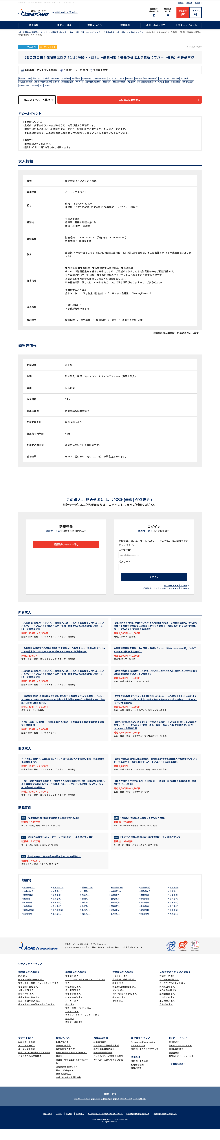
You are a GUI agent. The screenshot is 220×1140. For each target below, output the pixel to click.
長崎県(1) (87, 920)
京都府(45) (29, 901)
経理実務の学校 (105, 1109)
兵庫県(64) (146, 898)
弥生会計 (87, 87)
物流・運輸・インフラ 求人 (78, 1018)
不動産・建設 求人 (74, 1033)
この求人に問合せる (133, 103)
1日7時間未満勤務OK (127, 83)
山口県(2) (174, 916)
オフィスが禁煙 (25, 87)
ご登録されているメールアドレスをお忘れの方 (165, 594)
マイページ (196, 10)
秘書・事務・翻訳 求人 (29, 1008)
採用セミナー (175, 1052)
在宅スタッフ (90, 1109)
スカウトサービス (26, 1056)
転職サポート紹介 (26, 1052)
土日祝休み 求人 (167, 1011)
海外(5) (27, 909)
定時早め (84, 83)
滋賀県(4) (174, 909)
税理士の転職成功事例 (104, 1059)
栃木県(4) (28, 913)
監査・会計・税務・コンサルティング (85, 32)
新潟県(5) (87, 909)
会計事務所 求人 (73, 1001)
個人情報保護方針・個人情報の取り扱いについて (104, 1124)
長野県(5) (57, 909)
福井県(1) (57, 924)
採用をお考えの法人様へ (66, 12)
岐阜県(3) (87, 913)
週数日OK (148, 78)
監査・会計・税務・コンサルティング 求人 (38, 993)
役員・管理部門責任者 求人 (31, 990)
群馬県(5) (116, 909)
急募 (31, 78)
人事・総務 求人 (26, 1001)
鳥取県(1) (174, 920)
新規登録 (183, 10)
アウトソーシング (131, 1109)
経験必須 (23, 78)
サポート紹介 (64, 25)
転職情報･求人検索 (58, 32)
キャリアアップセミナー (180, 1056)
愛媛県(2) (116, 916)
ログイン (154, 581)
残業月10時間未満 (157, 83)
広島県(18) (116, 901)
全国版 (180, 2)
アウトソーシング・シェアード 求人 (82, 1026)
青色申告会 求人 (73, 1004)
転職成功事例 (100, 1052)
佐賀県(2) (87, 916)
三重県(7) (116, 905)
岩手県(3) (174, 913)
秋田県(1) (145, 924)
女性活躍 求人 (166, 1015)
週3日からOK (189, 78)
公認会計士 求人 (120, 986)
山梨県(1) (28, 924)
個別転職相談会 (176, 1059)
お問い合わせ (42, 1124)
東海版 (197, 2)
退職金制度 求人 (167, 1004)
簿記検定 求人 (119, 1008)
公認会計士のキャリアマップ (144, 1059)
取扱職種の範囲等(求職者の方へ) (140, 1124)
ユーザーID (125, 553)
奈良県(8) (87, 905)
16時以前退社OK (97, 83)
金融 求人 (69, 1029)
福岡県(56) (175, 898)
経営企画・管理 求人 (28, 997)
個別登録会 (174, 1063)
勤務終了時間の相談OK (68, 83)
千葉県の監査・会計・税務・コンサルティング (122, 32)
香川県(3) (57, 913)
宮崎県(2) (28, 916)
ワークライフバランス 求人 (172, 993)
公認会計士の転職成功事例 (106, 1056)
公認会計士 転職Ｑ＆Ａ (66, 1077)
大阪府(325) (59, 898)
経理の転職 (136, 1079)
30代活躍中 (61, 78)
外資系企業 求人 (167, 997)
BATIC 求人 (117, 1011)
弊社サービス (53, 534)
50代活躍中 (85, 78)
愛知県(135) (88, 898)
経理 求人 (22, 986)
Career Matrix (138, 1056)
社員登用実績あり (112, 78)
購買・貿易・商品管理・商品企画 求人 (36, 1015)
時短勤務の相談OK (49, 83)
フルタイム (111, 83)
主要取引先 (76, 1124)
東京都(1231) (30, 898)
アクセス (54, 1124)
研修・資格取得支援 (42, 87)
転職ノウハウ (95, 25)
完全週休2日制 (75, 87)
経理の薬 (117, 1109)
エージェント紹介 (26, 1059)
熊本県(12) (29, 905)
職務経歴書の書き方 (65, 1059)
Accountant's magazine (143, 1052)
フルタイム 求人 (167, 1008)
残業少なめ (143, 83)
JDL (94, 87)
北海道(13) (175, 901)
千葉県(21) (87, 901)
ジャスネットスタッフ (73, 1109)
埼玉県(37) (58, 901)
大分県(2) (57, 916)
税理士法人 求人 (73, 997)
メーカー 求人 (72, 1011)
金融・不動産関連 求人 (29, 1011)
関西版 (189, 2)
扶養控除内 (172, 83)
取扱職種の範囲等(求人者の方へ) (170, 1124)
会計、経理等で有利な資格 (68, 1088)
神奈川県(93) (118, 898)
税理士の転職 (137, 1075)
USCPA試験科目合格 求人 (124, 1004)
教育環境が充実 (60, 87)
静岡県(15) (146, 901)
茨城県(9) (57, 905)
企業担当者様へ (177, 1074)
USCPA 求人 (118, 1001)
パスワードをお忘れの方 (175, 591)
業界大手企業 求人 (168, 1001)
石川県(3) (116, 913)
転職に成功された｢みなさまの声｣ (34, 1063)
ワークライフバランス (132, 78)
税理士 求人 (117, 993)
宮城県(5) (145, 909)
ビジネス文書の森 (149, 1109)
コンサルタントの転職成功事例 (108, 1066)
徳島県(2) (145, 916)
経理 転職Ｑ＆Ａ (63, 1084)
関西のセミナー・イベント (181, 1066)
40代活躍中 (73, 78)
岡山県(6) (174, 905)
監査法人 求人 (72, 986)
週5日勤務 (34, 83)
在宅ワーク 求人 (167, 986)
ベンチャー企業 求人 (169, 990)
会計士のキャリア (155, 25)
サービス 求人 (72, 1022)
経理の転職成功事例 (103, 1063)
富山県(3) (145, 913)
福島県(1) (87, 924)
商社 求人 (69, 1015)
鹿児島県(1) (59, 920)
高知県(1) (116, 920)
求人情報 (33, 25)
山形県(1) (116, 924)
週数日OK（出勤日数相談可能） (167, 78)
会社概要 (65, 1124)
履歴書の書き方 (63, 1056)
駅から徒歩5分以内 (187, 83)
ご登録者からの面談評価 (29, 1066)
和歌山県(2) (29, 920)
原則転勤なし (97, 78)
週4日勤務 (23, 83)
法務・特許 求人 (26, 1004)
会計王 (101, 87)
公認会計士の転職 (139, 1072)
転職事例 (125, 25)
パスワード (125, 564)
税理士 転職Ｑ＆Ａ (64, 1081)
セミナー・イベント (186, 25)
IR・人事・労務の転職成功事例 (108, 1070)
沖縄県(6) (145, 905)
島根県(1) (145, 920)
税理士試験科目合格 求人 (124, 997)
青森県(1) (174, 924)
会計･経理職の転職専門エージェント (33, 32)
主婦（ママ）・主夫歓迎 (44, 78)
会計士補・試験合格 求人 (124, 990)
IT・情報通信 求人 (74, 1008)
